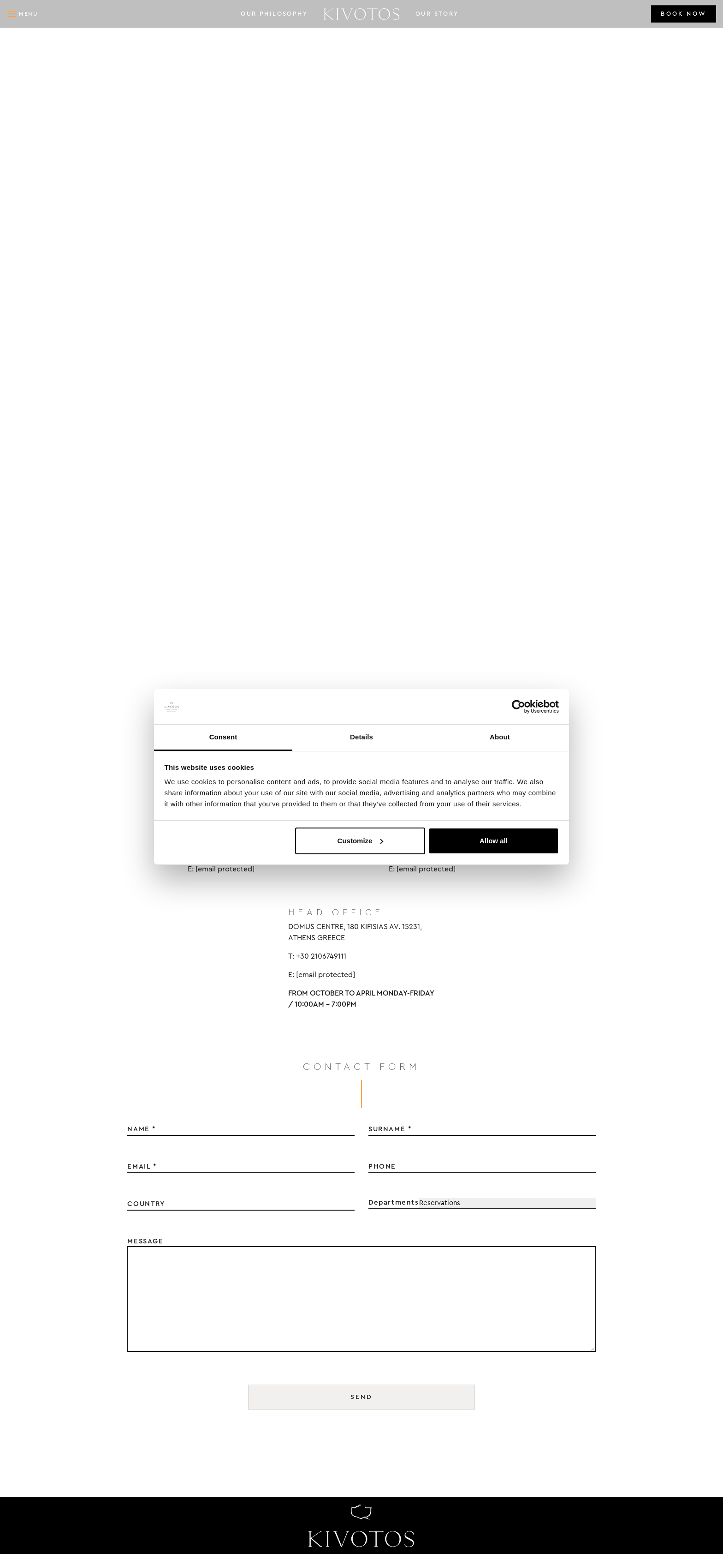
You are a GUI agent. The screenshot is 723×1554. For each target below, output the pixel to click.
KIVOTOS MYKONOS (65, 1369)
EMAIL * (142, 819)
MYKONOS (546, 1327)
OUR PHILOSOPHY (274, 14)
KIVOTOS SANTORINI (68, 1268)
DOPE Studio (112, 1539)
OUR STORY (437, 14)
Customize (361, 841)
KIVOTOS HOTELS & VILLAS (84, 1463)
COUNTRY (146, 856)
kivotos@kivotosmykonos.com (85, 1400)
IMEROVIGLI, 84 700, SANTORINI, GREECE (100, 1315)
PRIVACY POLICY (663, 1301)
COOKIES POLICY (663, 1327)
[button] (23, 13)
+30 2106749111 (46, 1477)
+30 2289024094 (49, 1384)
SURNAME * (285, 1312)
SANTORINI (548, 1353)
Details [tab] (361, 737)
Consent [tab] (223, 737)
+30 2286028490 (49, 1282)
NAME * (141, 781)
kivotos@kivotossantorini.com (87, 1299)
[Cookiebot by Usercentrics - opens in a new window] (518, 707)
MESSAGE (145, 893)
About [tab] (500, 737)
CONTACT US (655, 1276)
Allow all (494, 841)
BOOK (683, 14)
